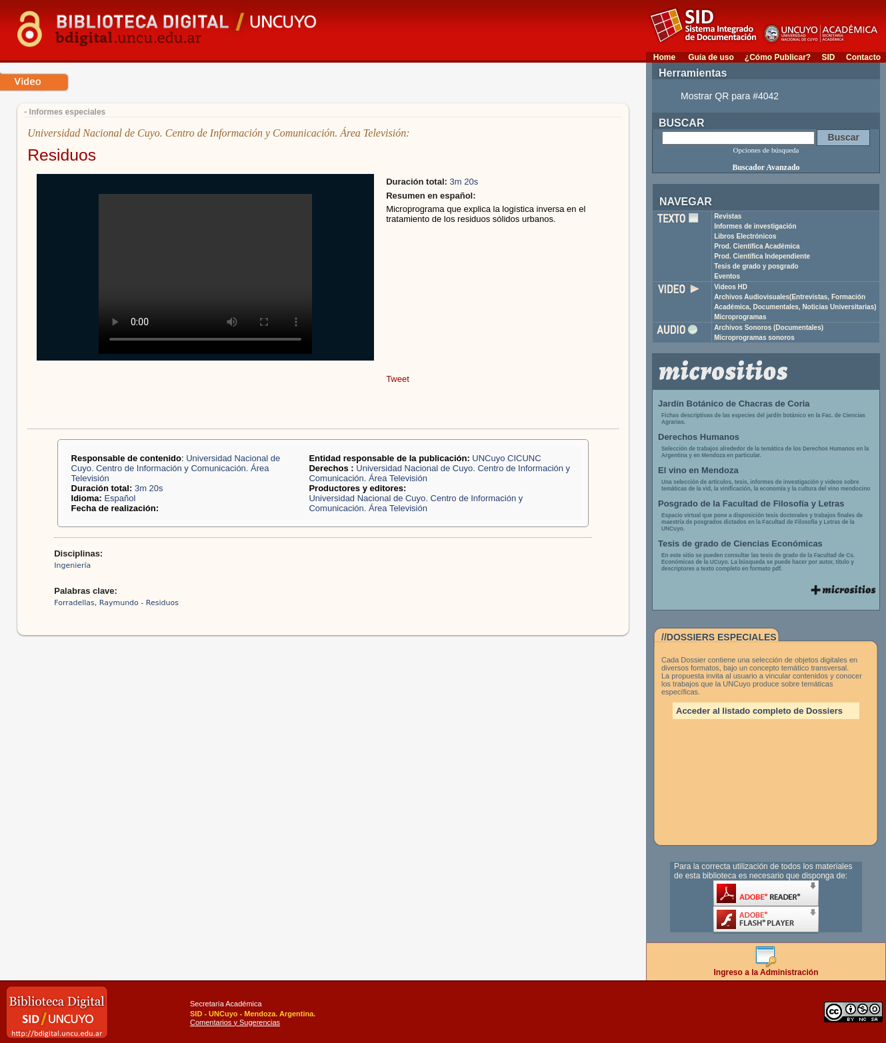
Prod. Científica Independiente (762, 256)
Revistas (727, 216)
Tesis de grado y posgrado (756, 266)
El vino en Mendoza (698, 470)
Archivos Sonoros (768, 327)
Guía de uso (711, 57)
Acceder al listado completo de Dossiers (759, 711)
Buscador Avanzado (765, 167)
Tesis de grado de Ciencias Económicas (740, 543)
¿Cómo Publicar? (778, 57)
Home (664, 57)
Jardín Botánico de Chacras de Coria (734, 404)
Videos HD (730, 287)
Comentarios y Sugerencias (235, 1022)
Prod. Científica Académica (757, 246)
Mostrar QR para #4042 (730, 96)
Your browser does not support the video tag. (205, 274)
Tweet (397, 379)
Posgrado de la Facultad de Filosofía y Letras (751, 504)
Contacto (863, 57)
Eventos (727, 276)
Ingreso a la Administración (766, 968)
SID (828, 57)
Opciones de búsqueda (766, 150)
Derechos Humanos (698, 437)
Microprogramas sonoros (754, 337)
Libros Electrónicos (745, 236)
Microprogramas (740, 317)
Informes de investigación (755, 226)
